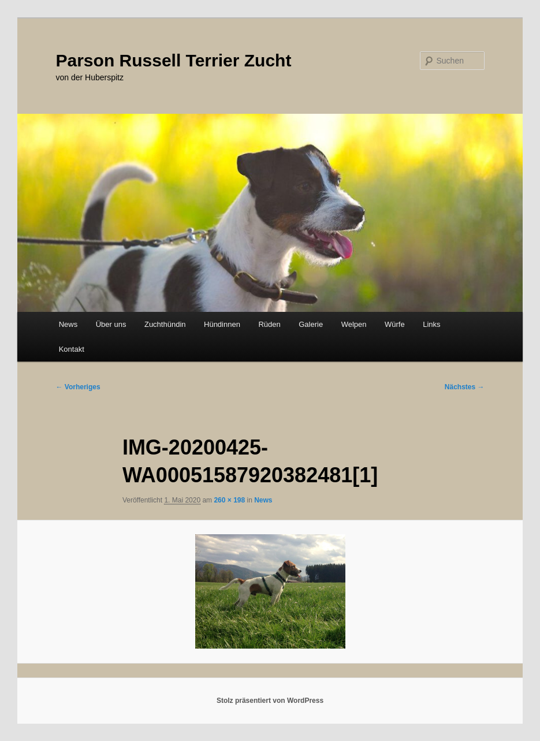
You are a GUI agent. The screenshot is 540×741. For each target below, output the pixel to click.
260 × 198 (229, 500)
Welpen (354, 324)
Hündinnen (222, 324)
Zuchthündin (165, 324)
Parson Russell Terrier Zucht (174, 60)
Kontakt (71, 349)
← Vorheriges (78, 387)
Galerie (311, 324)
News (68, 324)
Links (431, 324)
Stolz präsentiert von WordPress (270, 701)
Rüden (269, 324)
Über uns (111, 324)
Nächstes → (465, 387)
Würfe (395, 324)
